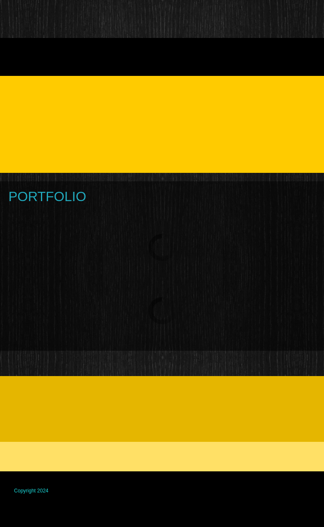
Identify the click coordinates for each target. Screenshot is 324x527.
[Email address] (39, 421)
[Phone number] (18, 397)
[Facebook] (39, 397)
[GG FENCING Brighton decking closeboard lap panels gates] (19, 19)
